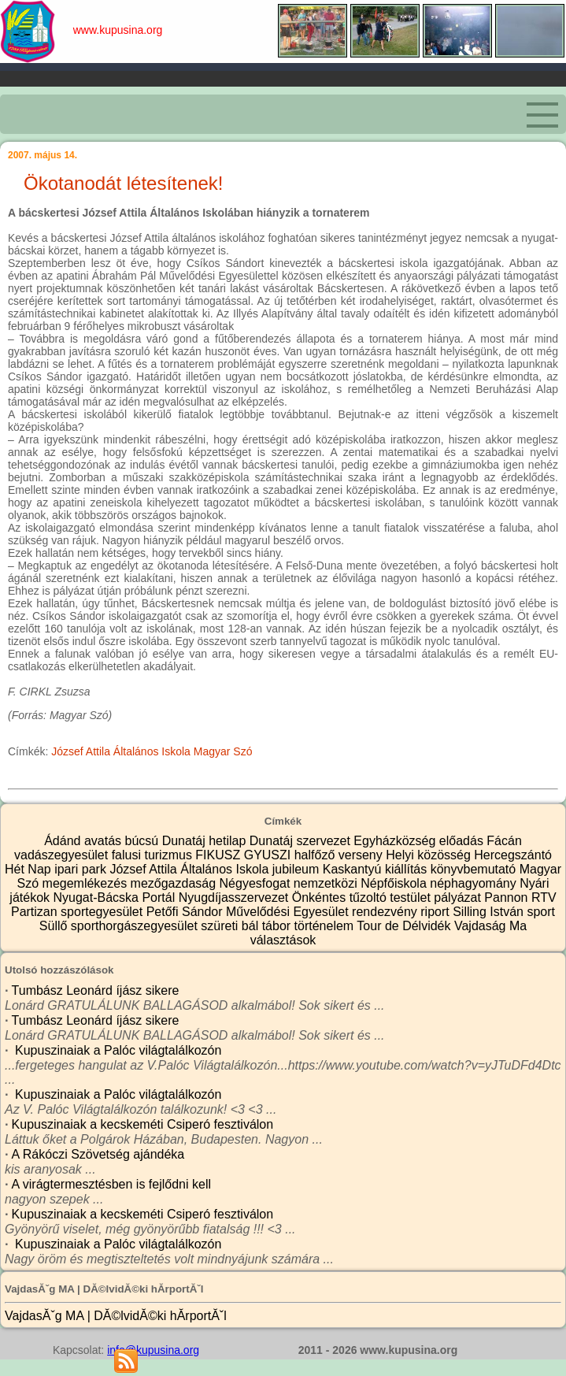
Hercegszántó (513, 855)
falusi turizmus (154, 855)
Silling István (490, 911)
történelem (325, 926)
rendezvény (386, 911)
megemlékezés (87, 883)
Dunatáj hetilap (206, 840)
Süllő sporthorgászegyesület (120, 926)
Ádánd (64, 840)
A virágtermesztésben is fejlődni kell (111, 1184)
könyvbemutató (475, 869)
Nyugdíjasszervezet (235, 897)
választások (283, 940)
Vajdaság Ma (490, 926)
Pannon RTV (520, 897)
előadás (463, 840)
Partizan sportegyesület (78, 911)
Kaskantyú (354, 869)
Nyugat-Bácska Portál (115, 897)
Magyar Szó (223, 751)
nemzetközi (327, 883)
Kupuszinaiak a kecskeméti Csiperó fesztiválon (143, 1124)
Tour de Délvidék (405, 926)
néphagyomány (475, 883)
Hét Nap (29, 869)
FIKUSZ (219, 855)
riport (436, 911)
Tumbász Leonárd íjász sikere (95, 990)
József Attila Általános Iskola (121, 751)
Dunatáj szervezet (302, 840)
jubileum (297, 869)
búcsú (142, 840)
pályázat (459, 897)
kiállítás (408, 869)
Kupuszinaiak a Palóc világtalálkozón (117, 1050)
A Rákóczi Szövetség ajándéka (98, 1154)
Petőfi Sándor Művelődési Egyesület (249, 911)
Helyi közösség (430, 855)
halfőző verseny (340, 855)
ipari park (81, 869)
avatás (104, 840)
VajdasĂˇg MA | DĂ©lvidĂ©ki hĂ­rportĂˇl (116, 1315)
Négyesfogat (257, 883)
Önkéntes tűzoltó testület (363, 897)
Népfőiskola (395, 883)
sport (541, 911)
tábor (278, 926)
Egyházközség (396, 840)
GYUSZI (269, 855)
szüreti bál (231, 926)
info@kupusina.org (153, 1350)
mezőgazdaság (175, 883)
